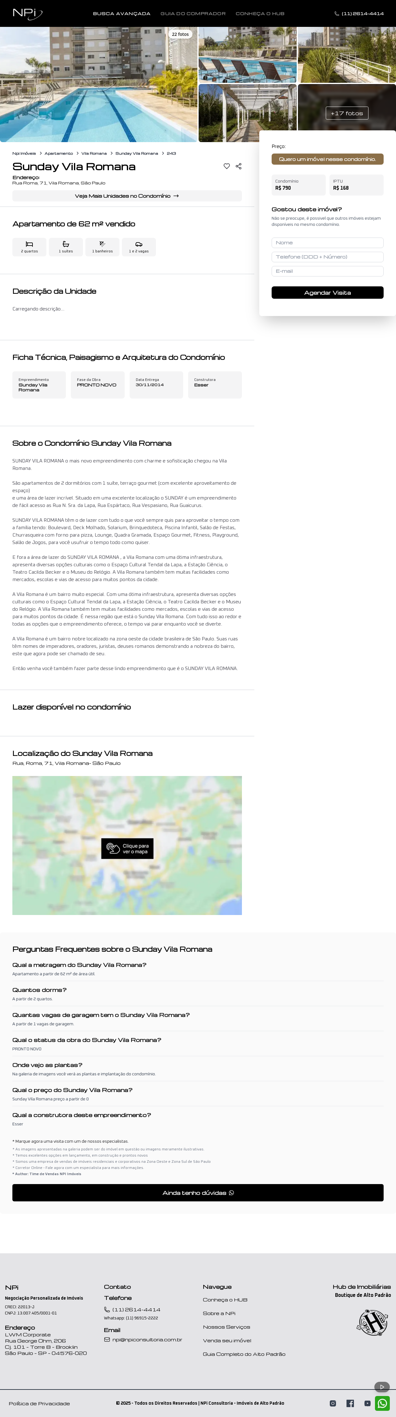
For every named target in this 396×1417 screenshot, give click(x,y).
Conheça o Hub (260, 13)
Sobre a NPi (219, 1313)
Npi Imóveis (24, 153)
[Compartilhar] (238, 166)
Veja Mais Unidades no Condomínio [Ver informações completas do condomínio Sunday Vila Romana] (127, 196)
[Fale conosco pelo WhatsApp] (382, 1403)
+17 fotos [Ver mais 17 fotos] (347, 112)
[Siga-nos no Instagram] (333, 1403)
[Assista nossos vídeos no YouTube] (367, 1403)
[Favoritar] (226, 166)
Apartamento (59, 153)
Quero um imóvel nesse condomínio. (327, 159)
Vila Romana (94, 153)
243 (171, 153)
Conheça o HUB (225, 1300)
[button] (98, 83)
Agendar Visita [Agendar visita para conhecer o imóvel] (327, 292)
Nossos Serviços (226, 1327)
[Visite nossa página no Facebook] (350, 1403)
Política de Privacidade (39, 1403)
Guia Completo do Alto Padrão (244, 1354)
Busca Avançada (122, 13)
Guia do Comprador (193, 13)
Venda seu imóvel (227, 1340)
